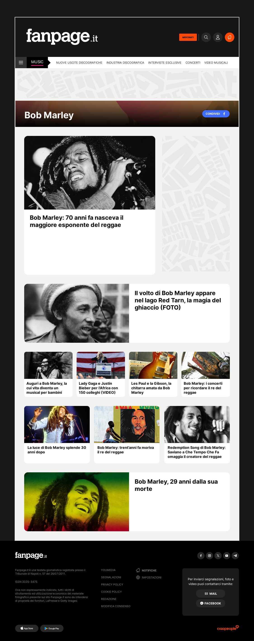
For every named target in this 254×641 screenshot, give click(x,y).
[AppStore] (26, 628)
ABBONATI (188, 37)
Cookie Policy (111, 591)
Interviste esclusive (164, 62)
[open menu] (21, 62)
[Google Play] (52, 628)
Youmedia (108, 570)
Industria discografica (125, 62)
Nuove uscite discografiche (79, 62)
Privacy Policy (112, 584)
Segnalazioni (111, 577)
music (37, 62)
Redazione (108, 599)
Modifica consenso (115, 606)
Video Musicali (216, 62)
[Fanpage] (31, 555)
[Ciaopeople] (228, 629)
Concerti (193, 62)
